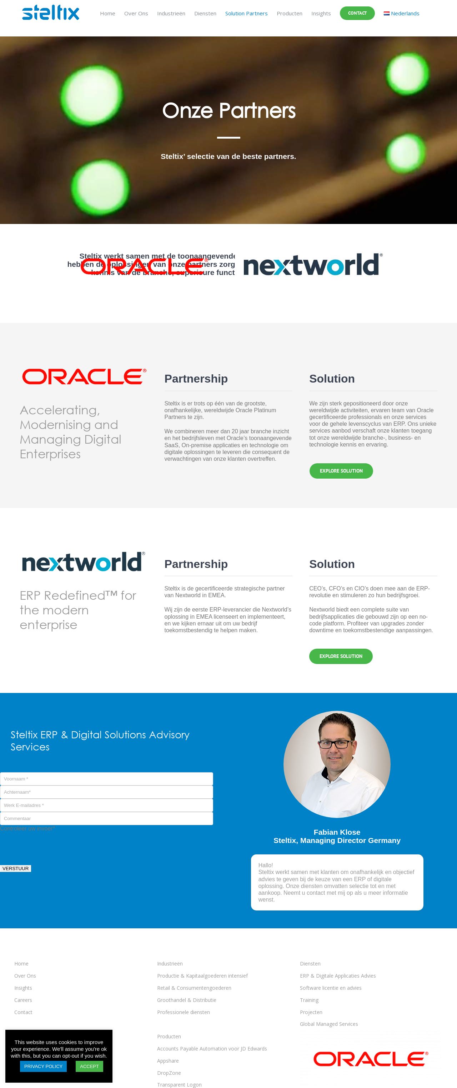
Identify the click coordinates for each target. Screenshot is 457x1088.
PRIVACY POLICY (43, 1066)
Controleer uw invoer (27, 828)
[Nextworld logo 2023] (313, 237)
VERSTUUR (15, 868)
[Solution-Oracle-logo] (143, 237)
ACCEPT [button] (89, 1066)
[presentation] (54, 846)
